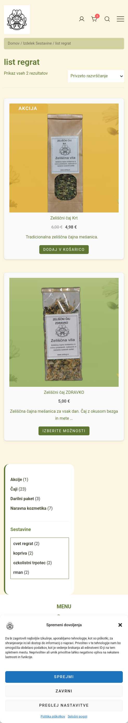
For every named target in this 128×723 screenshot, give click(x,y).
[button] (10, 626)
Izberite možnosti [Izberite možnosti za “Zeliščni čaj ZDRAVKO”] (63, 431)
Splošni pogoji (77, 716)
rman (18, 572)
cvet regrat (23, 543)
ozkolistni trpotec (29, 562)
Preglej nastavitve (64, 705)
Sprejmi (64, 676)
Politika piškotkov (53, 716)
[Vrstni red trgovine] (96, 76)
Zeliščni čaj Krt (64, 218)
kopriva (20, 553)
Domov (14, 43)
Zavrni (64, 691)
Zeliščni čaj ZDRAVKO (64, 392)
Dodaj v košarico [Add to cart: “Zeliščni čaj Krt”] (64, 249)
